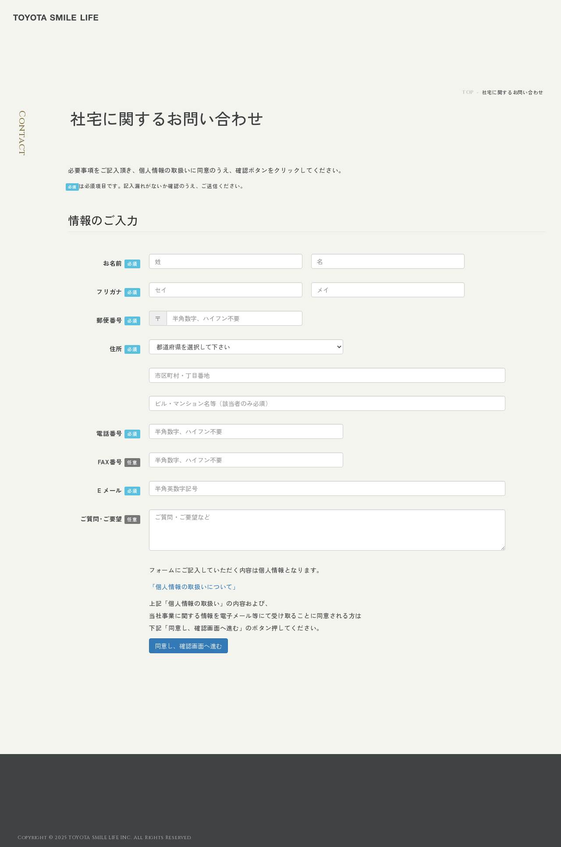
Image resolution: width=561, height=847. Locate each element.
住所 (125, 349)
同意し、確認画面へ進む (188, 645)
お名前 (121, 263)
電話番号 (118, 433)
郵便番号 (118, 320)
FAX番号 (119, 462)
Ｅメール (118, 490)
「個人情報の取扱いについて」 (194, 586)
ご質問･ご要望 (110, 519)
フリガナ (118, 292)
